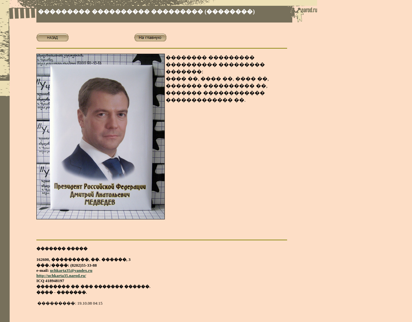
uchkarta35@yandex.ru (71, 270)
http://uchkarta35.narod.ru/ (61, 275)
